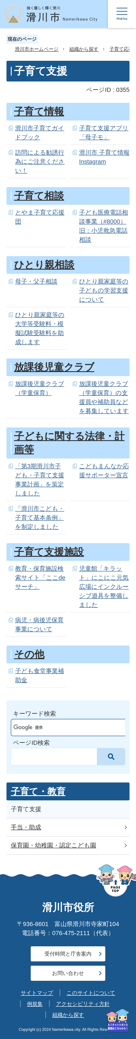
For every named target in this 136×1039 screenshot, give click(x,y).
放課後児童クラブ (54, 367)
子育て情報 (39, 111)
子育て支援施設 (49, 551)
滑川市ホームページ (37, 49)
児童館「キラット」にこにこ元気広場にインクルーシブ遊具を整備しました (104, 586)
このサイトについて (91, 993)
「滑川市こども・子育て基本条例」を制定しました (39, 517)
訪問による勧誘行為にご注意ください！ (40, 161)
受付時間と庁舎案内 (68, 954)
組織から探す (84, 49)
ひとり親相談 (44, 264)
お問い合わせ (68, 973)
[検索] (64, 727)
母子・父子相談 (36, 281)
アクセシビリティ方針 (83, 1004)
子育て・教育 (38, 791)
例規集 (35, 1004)
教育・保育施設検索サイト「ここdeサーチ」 (40, 577)
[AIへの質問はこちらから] (118, 1021)
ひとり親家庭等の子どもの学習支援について (103, 290)
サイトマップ (37, 993)
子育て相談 (39, 195)
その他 (29, 654)
